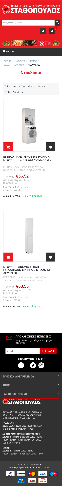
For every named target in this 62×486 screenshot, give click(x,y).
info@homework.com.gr (22, 428)
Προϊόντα (20, 60)
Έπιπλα (33, 60)
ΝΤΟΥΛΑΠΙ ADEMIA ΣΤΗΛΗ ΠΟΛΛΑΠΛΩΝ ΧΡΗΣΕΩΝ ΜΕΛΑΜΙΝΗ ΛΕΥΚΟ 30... (27, 270)
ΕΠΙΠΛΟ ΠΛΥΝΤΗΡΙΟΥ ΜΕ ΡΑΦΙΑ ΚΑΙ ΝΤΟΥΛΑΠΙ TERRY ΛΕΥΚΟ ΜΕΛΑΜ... (27, 158)
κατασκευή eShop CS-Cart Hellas (37, 467)
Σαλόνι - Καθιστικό (14, 64)
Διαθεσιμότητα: (12, 195)
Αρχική (7, 60)
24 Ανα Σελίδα (13, 92)
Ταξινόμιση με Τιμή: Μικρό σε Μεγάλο (27, 86)
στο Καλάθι (8, 146)
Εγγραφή (48, 351)
